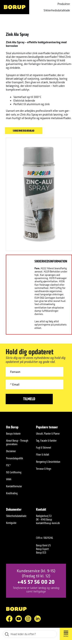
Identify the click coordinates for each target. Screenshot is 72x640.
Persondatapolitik (14, 458)
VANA (8, 479)
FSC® (8, 465)
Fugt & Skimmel (43, 447)
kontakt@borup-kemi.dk (48, 523)
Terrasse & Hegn (43, 468)
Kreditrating (12, 493)
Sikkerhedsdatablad (23, 131)
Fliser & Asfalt (42, 454)
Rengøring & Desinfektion (48, 461)
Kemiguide (11, 523)
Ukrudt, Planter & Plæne (48, 433)
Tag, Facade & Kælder (46, 440)
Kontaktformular (14, 486)
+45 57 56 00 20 (36, 581)
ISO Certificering (13, 472)
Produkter (63, 4)
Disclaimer (11, 451)
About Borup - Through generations (17, 442)
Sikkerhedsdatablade (57, 10)
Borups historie (13, 433)
